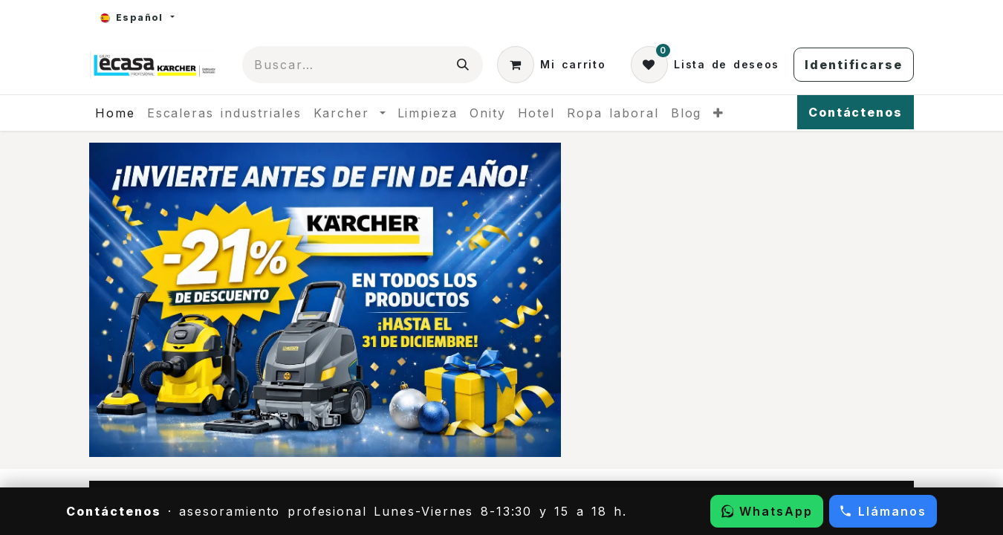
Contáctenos (855, 112)
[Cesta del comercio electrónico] (551, 64)
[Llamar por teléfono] (883, 511)
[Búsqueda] (463, 64)
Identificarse (854, 64)
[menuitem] (115, 113)
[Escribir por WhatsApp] (766, 511)
